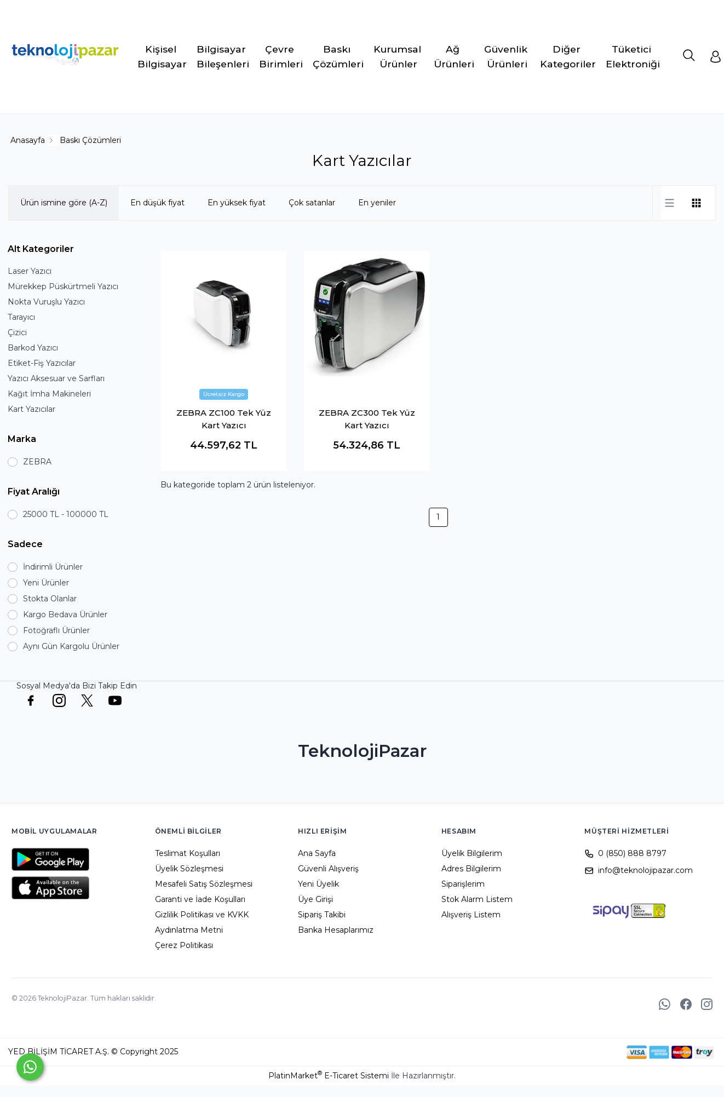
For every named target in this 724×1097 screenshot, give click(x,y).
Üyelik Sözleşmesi (189, 869)
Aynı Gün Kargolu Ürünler (71, 646)
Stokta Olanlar (50, 599)
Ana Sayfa (317, 853)
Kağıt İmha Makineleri (49, 394)
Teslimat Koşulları (187, 853)
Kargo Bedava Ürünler (65, 614)
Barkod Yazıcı (33, 348)
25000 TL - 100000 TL (65, 514)
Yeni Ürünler (46, 583)
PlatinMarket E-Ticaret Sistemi (328, 1076)
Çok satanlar (312, 203)
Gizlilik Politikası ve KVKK (202, 915)
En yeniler (377, 203)
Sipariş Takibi (322, 915)
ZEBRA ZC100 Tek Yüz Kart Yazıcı (223, 418)
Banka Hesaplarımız (336, 930)
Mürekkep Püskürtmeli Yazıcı (63, 286)
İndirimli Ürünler (53, 567)
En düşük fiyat (157, 203)
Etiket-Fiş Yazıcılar (42, 363)
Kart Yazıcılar (31, 409)
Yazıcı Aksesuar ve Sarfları (56, 378)
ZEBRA (37, 462)
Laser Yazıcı (29, 271)
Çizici (17, 332)
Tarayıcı (21, 317)
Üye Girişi (315, 899)
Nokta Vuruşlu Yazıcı (46, 302)
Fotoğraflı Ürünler (56, 630)
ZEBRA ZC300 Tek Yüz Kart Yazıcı (367, 418)
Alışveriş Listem (471, 915)
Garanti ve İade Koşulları (200, 899)
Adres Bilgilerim (471, 869)
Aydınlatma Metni (189, 930)
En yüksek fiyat (237, 203)
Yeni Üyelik (318, 884)
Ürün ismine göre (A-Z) (63, 203)
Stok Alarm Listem (477, 899)
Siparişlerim (463, 884)
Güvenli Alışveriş (328, 869)
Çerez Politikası (184, 945)
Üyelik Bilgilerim (471, 853)
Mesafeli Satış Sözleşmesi (203, 884)
